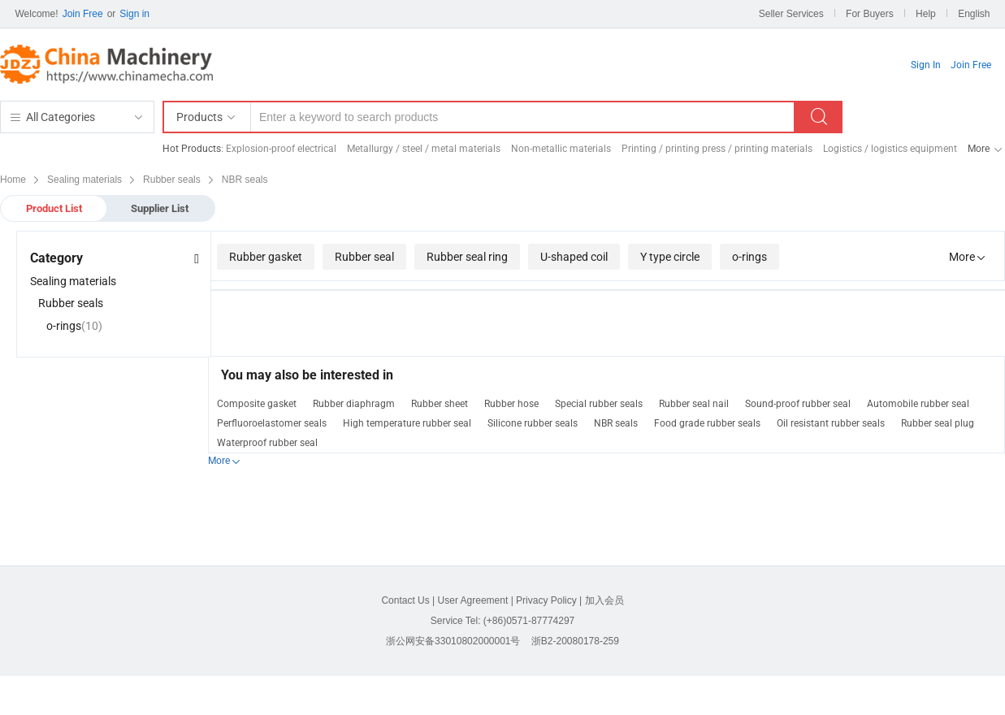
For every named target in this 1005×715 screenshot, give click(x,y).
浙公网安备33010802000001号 (453, 641)
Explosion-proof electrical (281, 148)
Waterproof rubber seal (267, 442)
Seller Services (791, 14)
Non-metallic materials (561, 148)
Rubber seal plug (937, 423)
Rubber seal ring (467, 256)
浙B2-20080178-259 (575, 641)
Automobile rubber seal (918, 404)
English (974, 14)
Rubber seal (364, 256)
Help (926, 14)
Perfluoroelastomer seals (272, 423)
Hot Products (191, 148)
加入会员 (604, 600)
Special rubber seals (599, 404)
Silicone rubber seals (532, 423)
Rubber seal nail (694, 404)
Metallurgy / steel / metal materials (423, 148)
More (979, 148)
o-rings (749, 256)
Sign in (134, 14)
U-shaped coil (574, 256)
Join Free (83, 14)
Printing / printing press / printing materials (717, 148)
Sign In (926, 65)
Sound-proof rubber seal (798, 404)
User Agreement (473, 600)
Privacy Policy (546, 600)
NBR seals (616, 423)
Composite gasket (257, 404)
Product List (54, 208)
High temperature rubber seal (407, 423)
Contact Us (405, 600)
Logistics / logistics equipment (890, 148)
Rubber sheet (439, 404)
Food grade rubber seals (707, 423)
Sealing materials (73, 281)
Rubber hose (511, 404)
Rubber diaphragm (354, 404)
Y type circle (670, 256)
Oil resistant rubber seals (831, 423)
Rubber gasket (265, 256)
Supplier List (159, 208)
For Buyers (870, 14)
